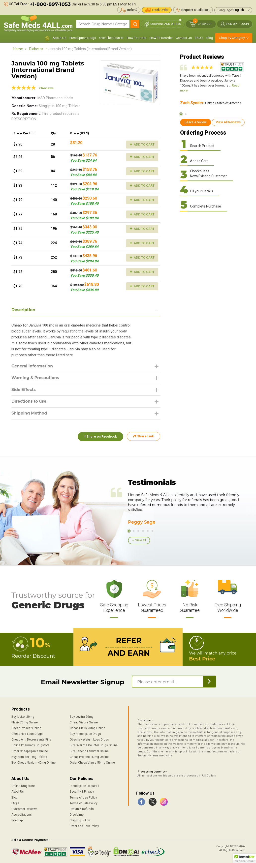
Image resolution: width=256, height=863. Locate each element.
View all (140, 540)
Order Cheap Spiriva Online (29, 751)
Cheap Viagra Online (84, 722)
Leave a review (196, 122)
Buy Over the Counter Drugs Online (94, 745)
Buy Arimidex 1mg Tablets (29, 756)
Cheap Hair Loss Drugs (27, 734)
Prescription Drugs (82, 38)
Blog (209, 38)
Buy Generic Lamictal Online (89, 751)
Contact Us (184, 38)
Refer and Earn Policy (84, 826)
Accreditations (21, 814)
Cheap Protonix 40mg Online (89, 756)
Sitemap (17, 820)
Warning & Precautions (35, 378)
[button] (244, 858)
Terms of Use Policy (83, 797)
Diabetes (36, 49)
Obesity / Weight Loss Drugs (89, 739)
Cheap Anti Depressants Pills (31, 739)
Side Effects (23, 389)
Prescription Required (84, 786)
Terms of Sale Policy (83, 803)
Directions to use (29, 401)
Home (18, 49)
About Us (59, 38)
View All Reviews (228, 122)
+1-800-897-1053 (50, 4)
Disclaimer (77, 814)
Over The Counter (111, 38)
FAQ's (199, 38)
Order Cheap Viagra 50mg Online (92, 762)
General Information (32, 366)
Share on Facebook (100, 436)
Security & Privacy (82, 791)
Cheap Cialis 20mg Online (87, 728)
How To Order (136, 38)
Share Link (143, 436)
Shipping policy (80, 820)
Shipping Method (29, 413)
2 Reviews (46, 88)
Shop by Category (232, 38)
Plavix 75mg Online (24, 722)
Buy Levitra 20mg (82, 716)
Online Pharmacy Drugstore (30, 745)
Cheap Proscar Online (26, 728)
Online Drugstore (23, 786)
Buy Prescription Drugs (85, 734)
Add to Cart (142, 144)
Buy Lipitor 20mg (22, 716)
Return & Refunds (82, 809)
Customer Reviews (24, 809)
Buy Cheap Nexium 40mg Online (33, 762)
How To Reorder (161, 38)
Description (23, 309)
